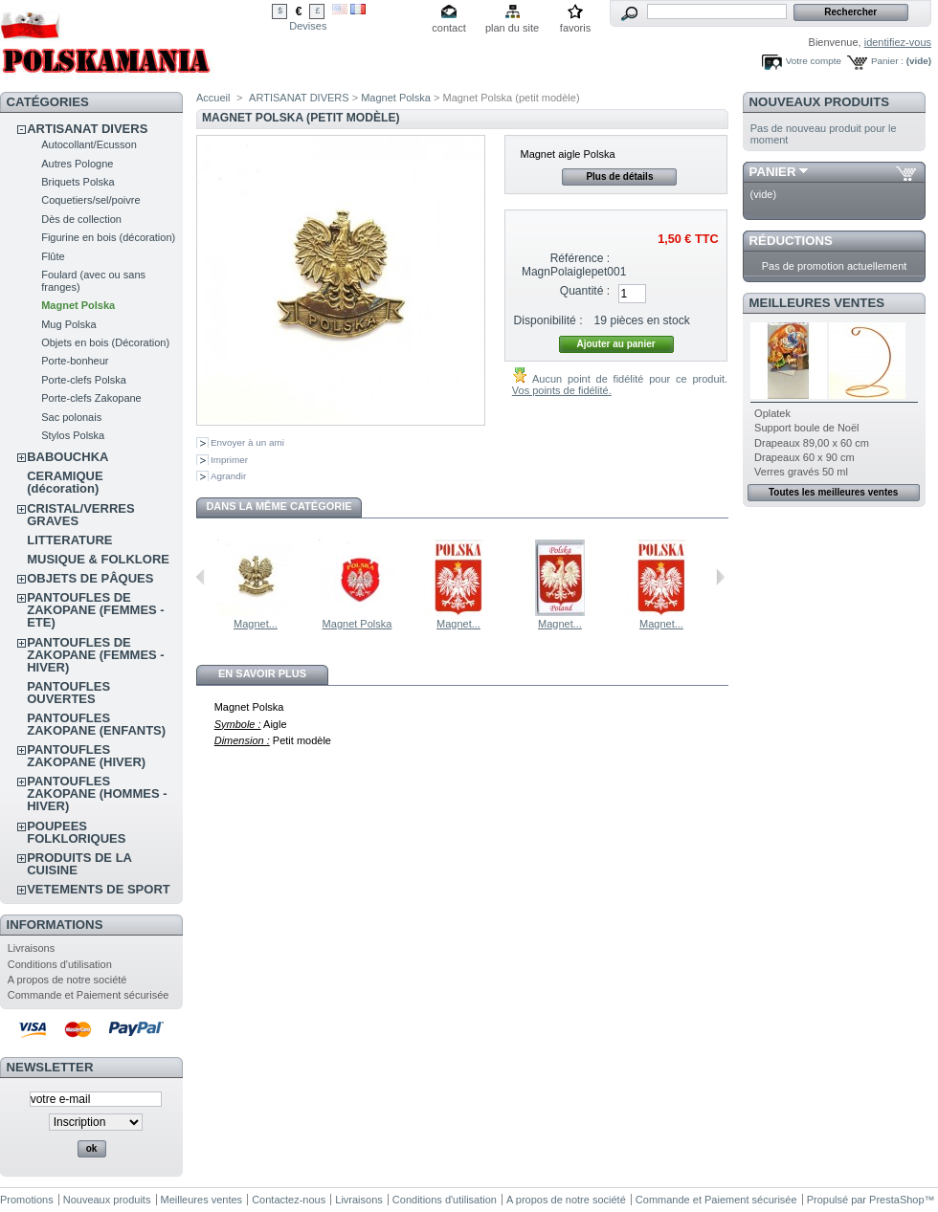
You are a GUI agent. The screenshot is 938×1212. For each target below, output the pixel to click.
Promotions (27, 1199)
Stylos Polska (72, 435)
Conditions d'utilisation (60, 964)
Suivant (720, 576)
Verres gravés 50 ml (801, 471)
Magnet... (256, 623)
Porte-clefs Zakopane (91, 398)
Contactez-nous (288, 1199)
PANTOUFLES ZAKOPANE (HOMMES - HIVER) (97, 793)
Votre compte (813, 60)
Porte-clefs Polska (83, 380)
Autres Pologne (77, 163)
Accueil (213, 97)
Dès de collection (81, 219)
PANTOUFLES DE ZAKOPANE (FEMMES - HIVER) (95, 654)
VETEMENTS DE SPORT (98, 889)
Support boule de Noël (806, 427)
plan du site (512, 27)
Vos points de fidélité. (562, 390)
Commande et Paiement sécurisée (88, 995)
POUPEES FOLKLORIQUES (76, 832)
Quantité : (585, 290)
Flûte (52, 256)
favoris (575, 27)
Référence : (580, 258)
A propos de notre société (67, 979)
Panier (772, 172)
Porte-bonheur (74, 360)
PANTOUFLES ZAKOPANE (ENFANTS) (96, 724)
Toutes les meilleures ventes (833, 492)
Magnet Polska (78, 305)
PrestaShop (896, 1199)
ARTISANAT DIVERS (87, 128)
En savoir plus (262, 673)
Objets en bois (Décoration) (105, 342)
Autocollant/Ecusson (89, 144)
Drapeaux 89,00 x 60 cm (811, 443)
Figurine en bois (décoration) (108, 237)
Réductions (791, 240)
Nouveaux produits (819, 102)
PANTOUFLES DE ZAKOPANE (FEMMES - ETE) (95, 609)
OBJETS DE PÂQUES (90, 578)
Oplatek (772, 413)
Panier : (887, 60)
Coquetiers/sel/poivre (90, 200)
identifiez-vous (897, 42)
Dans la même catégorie (278, 506)
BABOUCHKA (67, 457)
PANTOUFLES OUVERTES (68, 692)
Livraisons (32, 948)
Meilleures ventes (816, 303)
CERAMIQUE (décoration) (64, 482)
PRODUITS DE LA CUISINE (79, 863)
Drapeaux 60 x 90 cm (804, 457)
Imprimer (229, 459)
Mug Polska (68, 324)
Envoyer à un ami (247, 442)
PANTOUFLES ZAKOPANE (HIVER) (86, 755)
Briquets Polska (77, 181)
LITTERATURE (69, 540)
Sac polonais (71, 417)
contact (448, 27)
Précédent (200, 576)
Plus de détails (619, 176)
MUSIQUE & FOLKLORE (98, 559)
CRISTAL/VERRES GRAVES (80, 514)
